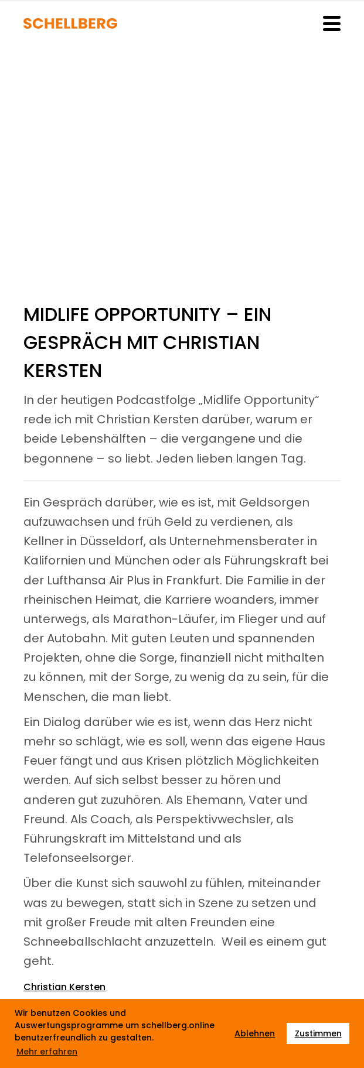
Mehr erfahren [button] (46, 1051)
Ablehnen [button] (254, 1033)
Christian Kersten (64, 987)
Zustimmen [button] (318, 1033)
